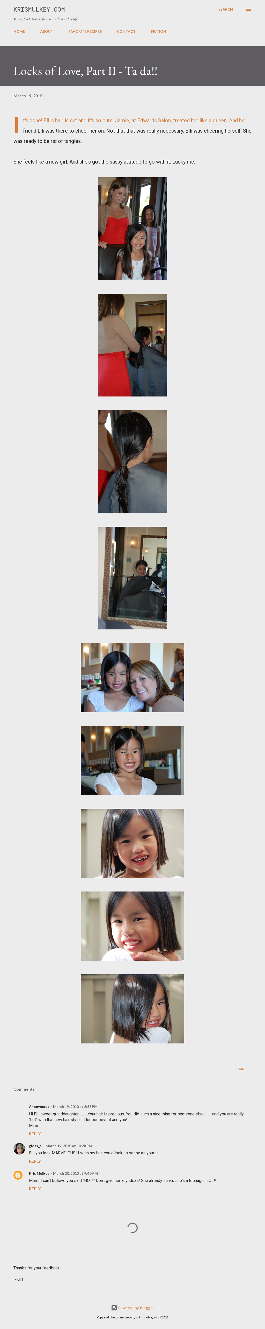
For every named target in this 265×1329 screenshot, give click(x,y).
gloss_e (35, 1146)
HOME (19, 31)
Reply (35, 1133)
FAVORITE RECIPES (85, 31)
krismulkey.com (39, 9)
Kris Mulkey (39, 1173)
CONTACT (126, 31)
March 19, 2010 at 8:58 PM (75, 1106)
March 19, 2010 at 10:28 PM (69, 1146)
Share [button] (239, 1069)
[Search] (225, 9)
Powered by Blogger (132, 1307)
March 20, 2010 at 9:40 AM (75, 1173)
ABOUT (46, 31)
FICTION (158, 31)
